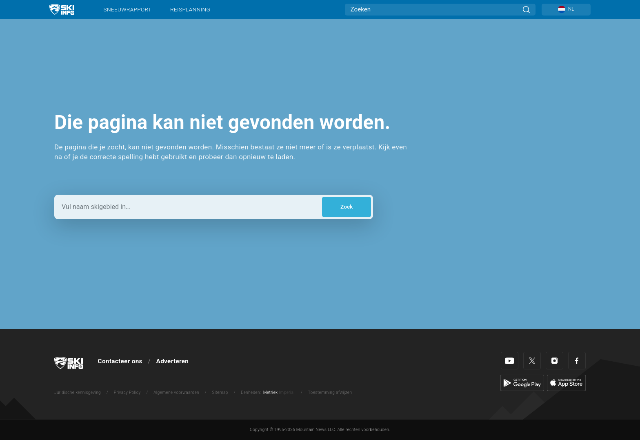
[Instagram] (554, 360)
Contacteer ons (120, 361)
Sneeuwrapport (128, 9)
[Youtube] (509, 360)
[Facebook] (577, 360)
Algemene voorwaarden (176, 392)
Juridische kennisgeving (77, 392)
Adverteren (172, 361)
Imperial (287, 392)
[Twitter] (532, 360)
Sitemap (220, 392)
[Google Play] (522, 382)
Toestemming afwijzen (330, 392)
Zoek (346, 206)
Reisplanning (190, 9)
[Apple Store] (566, 382)
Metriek (270, 392)
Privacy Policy (127, 392)
